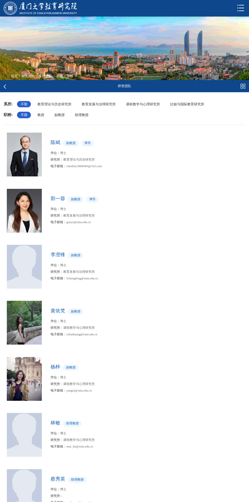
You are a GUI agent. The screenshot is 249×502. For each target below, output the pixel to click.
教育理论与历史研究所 (55, 104)
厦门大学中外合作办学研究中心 (35, 476)
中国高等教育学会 (84, 464)
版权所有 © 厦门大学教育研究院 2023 (54, 495)
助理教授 (82, 115)
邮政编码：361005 (209, 495)
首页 (14, 76)
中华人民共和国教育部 (88, 457)
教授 (41, 115)
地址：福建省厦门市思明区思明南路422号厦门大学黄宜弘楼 (139, 495)
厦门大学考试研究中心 (28, 461)
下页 (131, 421)
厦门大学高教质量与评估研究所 (35, 468)
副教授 (60, 115)
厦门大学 (78, 473)
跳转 (159, 421)
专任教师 (45, 76)
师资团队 (28, 76)
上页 (91, 421)
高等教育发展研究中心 (88, 480)
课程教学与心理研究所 (143, 104)
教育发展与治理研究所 (99, 104)
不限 (59, 76)
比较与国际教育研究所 (188, 104)
